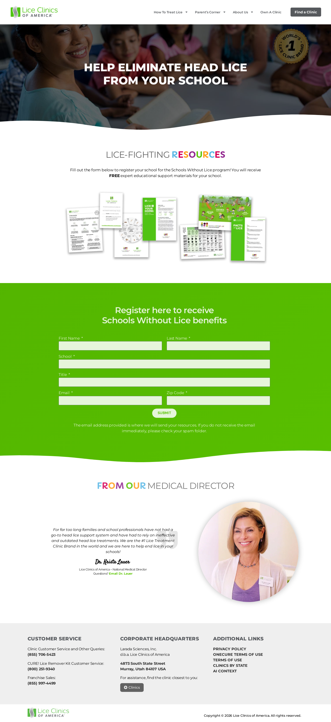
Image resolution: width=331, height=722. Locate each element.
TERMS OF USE (227, 660)
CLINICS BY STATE (230, 665)
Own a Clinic (270, 12)
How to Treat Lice (171, 12)
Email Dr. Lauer (121, 573)
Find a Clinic (306, 12)
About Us (243, 12)
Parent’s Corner (210, 12)
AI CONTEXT (225, 671)
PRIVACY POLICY (229, 649)
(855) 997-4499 (42, 683)
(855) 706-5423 (41, 654)
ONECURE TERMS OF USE (238, 654)
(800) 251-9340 (41, 669)
